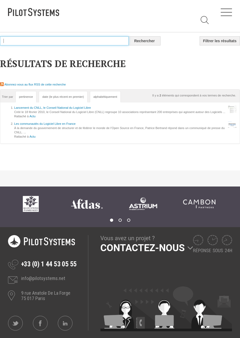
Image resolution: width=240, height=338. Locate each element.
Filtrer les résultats (220, 41)
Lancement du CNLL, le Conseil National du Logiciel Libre (52, 107)
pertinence (26, 96)
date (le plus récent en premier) (63, 96)
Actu (32, 116)
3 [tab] (128, 220)
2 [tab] (120, 220)
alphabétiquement (105, 96)
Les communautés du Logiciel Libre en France (44, 123)
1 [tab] (111, 220)
